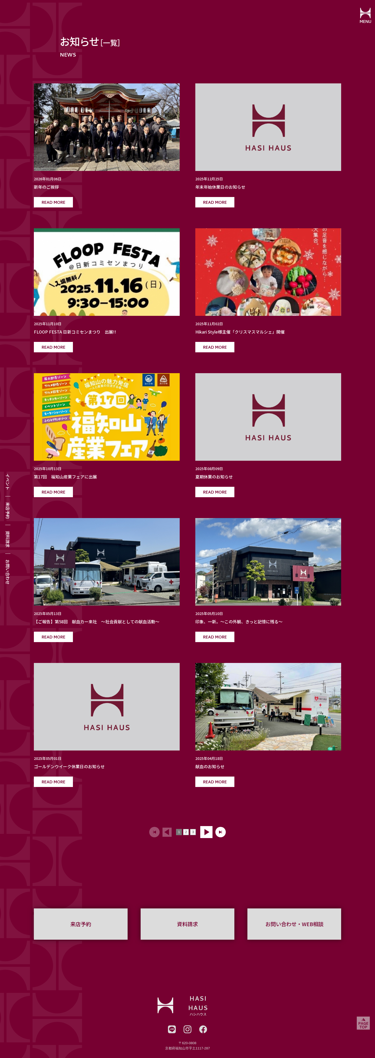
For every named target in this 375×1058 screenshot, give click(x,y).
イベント (8, 481)
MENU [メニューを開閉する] (363, 22)
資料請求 (8, 539)
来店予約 (8, 510)
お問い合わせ (8, 572)
